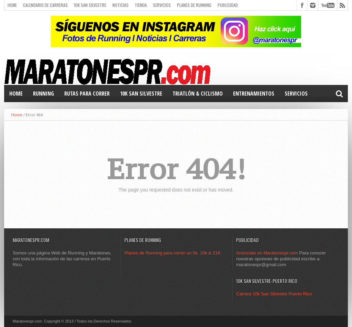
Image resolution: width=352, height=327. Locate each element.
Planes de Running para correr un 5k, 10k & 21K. (173, 252)
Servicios (162, 5)
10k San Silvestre (90, 5)
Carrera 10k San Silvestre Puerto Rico (274, 293)
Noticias (120, 5)
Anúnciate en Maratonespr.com (267, 252)
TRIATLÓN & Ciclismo (198, 93)
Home (12, 5)
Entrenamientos (253, 93)
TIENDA (17, 111)
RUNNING (43, 93)
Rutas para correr (87, 93)
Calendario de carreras (45, 5)
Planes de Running (194, 5)
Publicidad (228, 5)
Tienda (141, 5)
